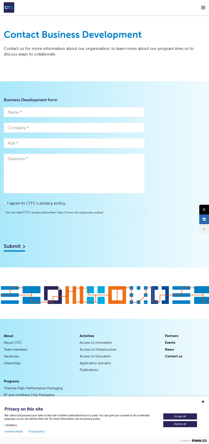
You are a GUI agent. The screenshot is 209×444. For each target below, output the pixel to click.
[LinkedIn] (204, 219)
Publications (89, 370)
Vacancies (11, 357)
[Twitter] (204, 209)
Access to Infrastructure (98, 350)
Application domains (95, 363)
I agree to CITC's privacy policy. (36, 203)
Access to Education (95, 357)
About (8, 336)
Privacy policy (37, 431)
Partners (171, 336)
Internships (12, 363)
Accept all (180, 416)
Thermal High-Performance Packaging (33, 388)
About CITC (13, 343)
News (169, 350)
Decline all (180, 424)
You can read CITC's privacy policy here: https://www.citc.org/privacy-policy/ (54, 212)
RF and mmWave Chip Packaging (29, 395)
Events (170, 343)
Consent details (13, 431)
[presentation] (32, 229)
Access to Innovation (96, 343)
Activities (87, 336)
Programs (11, 381)
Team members (15, 350)
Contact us (173, 357)
